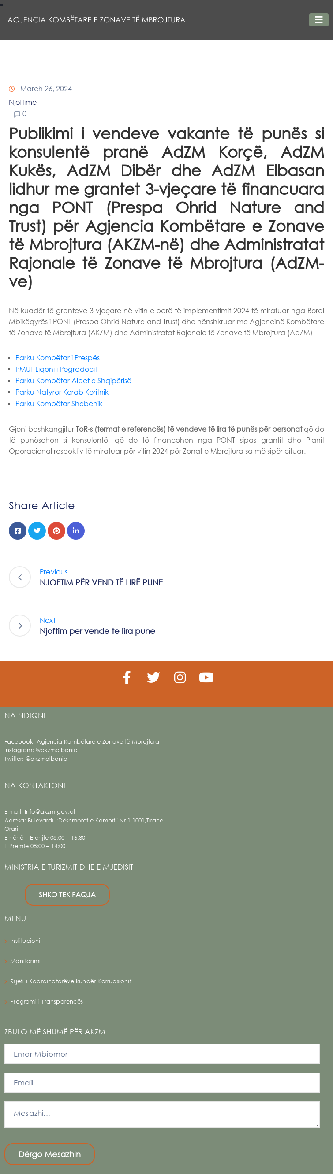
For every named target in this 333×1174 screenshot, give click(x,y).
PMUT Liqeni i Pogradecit (56, 369)
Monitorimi (25, 961)
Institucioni (25, 940)
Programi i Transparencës (46, 1001)
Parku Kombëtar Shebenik (58, 403)
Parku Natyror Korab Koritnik (62, 391)
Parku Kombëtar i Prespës (57, 357)
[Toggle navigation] (319, 19)
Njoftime (23, 102)
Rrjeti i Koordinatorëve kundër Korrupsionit (70, 981)
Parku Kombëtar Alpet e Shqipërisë (73, 380)
